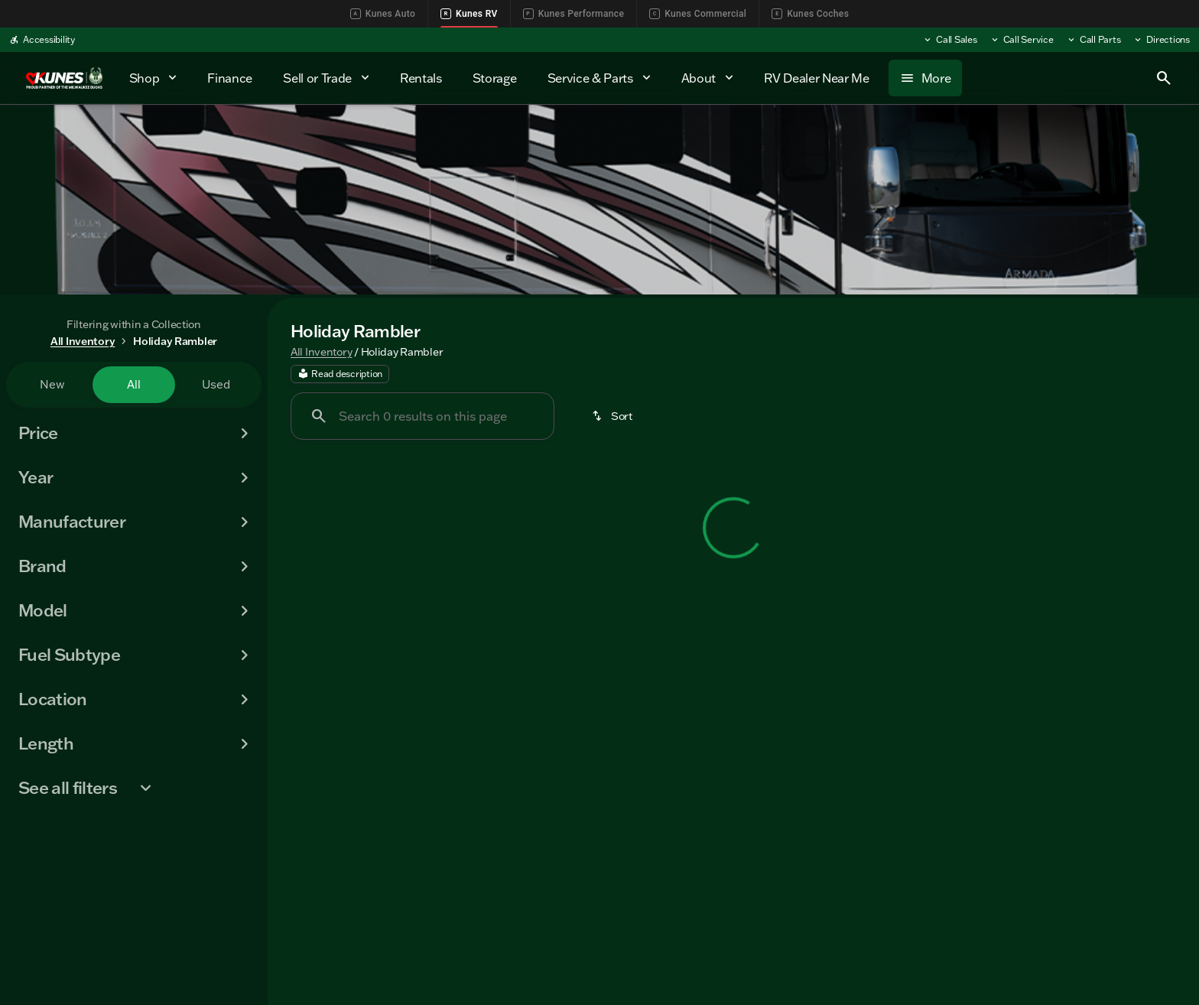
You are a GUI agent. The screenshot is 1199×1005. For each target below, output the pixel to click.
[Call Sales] (949, 40)
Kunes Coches (810, 13)
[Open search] (1164, 78)
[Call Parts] (1093, 40)
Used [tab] (216, 384)
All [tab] (134, 384)
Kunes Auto (382, 13)
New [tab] (52, 384)
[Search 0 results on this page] (422, 419)
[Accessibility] (42, 40)
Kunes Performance (573, 13)
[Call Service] (1021, 40)
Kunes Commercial (697, 13)
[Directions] (1161, 40)
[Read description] (340, 377)
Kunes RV (469, 13)
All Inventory (321, 354)
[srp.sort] (613, 419)
